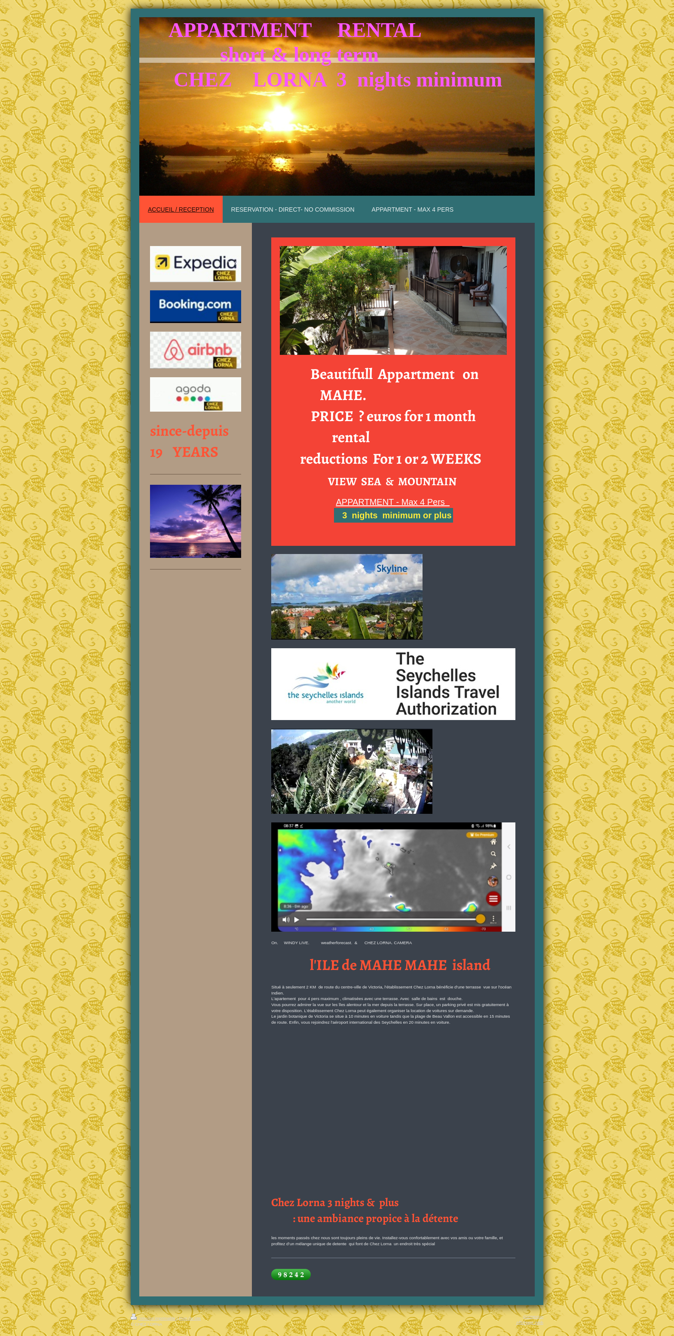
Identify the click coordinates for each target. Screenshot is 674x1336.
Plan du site (190, 1318)
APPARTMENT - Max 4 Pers (393, 502)
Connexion (533, 1316)
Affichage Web (529, 1322)
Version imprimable (154, 1318)
